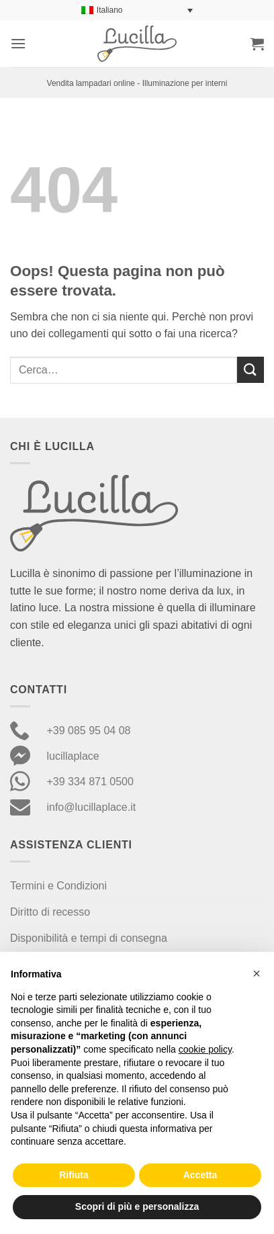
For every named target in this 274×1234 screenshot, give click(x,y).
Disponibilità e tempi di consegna (88, 938)
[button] (18, 43)
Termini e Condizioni (58, 885)
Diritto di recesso (50, 912)
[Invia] (250, 370)
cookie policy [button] (205, 1049)
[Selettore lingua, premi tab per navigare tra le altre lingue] (137, 10)
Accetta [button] (200, 1175)
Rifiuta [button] (74, 1175)
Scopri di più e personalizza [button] (137, 1206)
